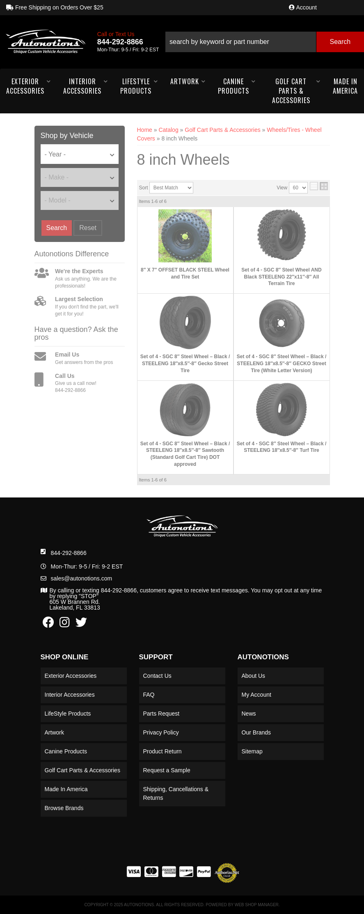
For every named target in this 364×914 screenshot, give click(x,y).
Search (56, 227)
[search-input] (240, 42)
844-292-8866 (69, 553)
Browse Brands (64, 808)
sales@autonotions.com (81, 578)
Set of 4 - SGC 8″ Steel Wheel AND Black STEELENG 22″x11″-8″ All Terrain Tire (281, 277)
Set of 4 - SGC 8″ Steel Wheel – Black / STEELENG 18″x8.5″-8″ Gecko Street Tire (185, 363)
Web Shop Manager (257, 904)
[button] (264, 42)
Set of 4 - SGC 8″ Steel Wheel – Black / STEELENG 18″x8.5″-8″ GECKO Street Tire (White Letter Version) (281, 363)
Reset (87, 227)
